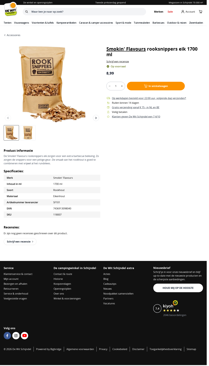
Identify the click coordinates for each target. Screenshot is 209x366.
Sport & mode (123, 22)
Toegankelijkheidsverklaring (166, 349)
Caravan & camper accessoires (96, 22)
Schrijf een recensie (117, 61)
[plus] (122, 86)
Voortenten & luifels (43, 22)
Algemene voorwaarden (80, 349)
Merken (158, 11)
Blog (105, 279)
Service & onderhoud (16, 293)
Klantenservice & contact (18, 274)
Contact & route (63, 274)
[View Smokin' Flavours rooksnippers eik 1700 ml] (11, 133)
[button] (117, 61)
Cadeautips (109, 283)
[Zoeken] (26, 11)
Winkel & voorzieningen (67, 298)
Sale (170, 11)
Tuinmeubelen (142, 22)
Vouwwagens (21, 22)
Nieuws (107, 288)
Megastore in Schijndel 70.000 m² (186, 2)
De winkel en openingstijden (38, 2)
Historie (58, 279)
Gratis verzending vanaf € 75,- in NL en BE (135, 107)
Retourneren (11, 288)
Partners (108, 298)
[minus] (110, 86)
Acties (106, 274)
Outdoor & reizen (176, 22)
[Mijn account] (188, 11)
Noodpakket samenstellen (118, 293)
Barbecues (158, 22)
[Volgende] (96, 118)
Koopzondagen (62, 283)
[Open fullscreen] (52, 84)
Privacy (103, 349)
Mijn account (11, 279)
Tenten (7, 22)
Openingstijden (62, 288)
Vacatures (109, 303)
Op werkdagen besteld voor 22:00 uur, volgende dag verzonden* (149, 98)
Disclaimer (138, 349)
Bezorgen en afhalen (15, 283)
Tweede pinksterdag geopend (110, 2)
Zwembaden (196, 22)
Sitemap (191, 349)
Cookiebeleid (119, 349)
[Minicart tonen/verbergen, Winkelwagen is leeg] (200, 11)
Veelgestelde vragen (15, 298)
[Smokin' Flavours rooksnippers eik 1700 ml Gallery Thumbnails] (20, 133)
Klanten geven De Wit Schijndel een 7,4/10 (136, 116)
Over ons (59, 293)
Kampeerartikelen (66, 22)
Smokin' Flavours (126, 49)
